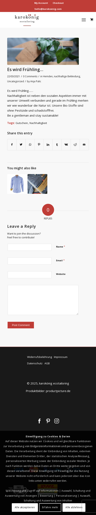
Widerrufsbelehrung (39, 357)
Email (60, 260)
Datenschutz (35, 363)
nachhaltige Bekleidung (67, 76)
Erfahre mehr (50, 507)
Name (60, 246)
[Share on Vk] (66, 144)
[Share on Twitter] (21, 144)
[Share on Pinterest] (39, 144)
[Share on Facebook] (11, 144)
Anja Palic (35, 81)
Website (60, 273)
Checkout (58, 2)
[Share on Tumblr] (57, 144)
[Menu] (84, 20)
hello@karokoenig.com (48, 8)
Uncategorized (15, 81)
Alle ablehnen (73, 507)
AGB (47, 363)
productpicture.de (58, 391)
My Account (41, 2)
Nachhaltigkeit (38, 123)
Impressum (60, 357)
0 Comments (30, 76)
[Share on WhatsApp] (30, 144)
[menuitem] (41, 3)
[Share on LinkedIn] (48, 144)
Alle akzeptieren (25, 507)
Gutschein (22, 123)
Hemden (48, 76)
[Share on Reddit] (75, 144)
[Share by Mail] (84, 144)
